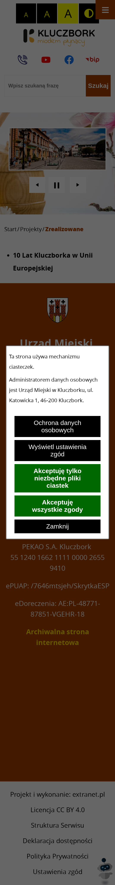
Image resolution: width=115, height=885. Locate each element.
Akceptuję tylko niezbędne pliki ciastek (57, 478)
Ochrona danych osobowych (57, 426)
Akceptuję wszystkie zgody (57, 506)
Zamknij (57, 526)
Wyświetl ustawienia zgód (57, 450)
